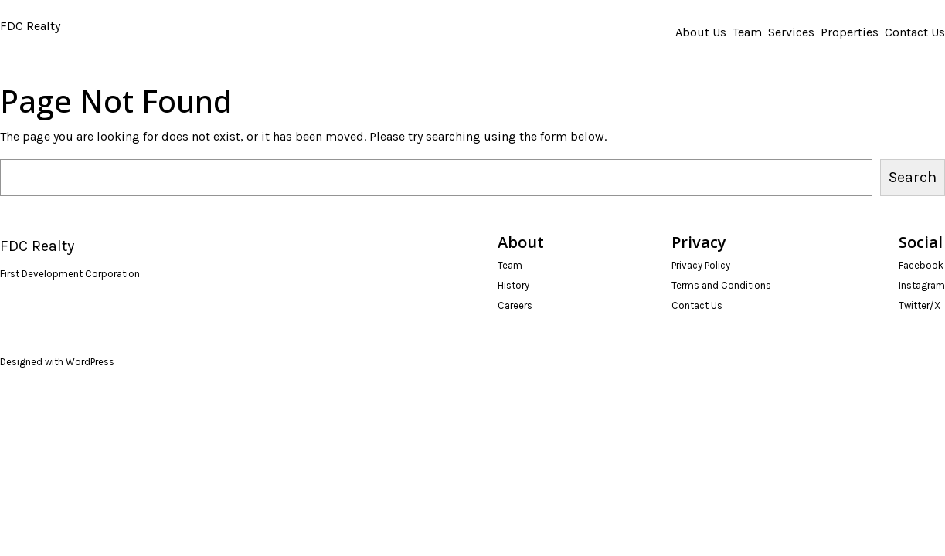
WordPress (90, 362)
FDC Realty (30, 26)
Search (913, 177)
